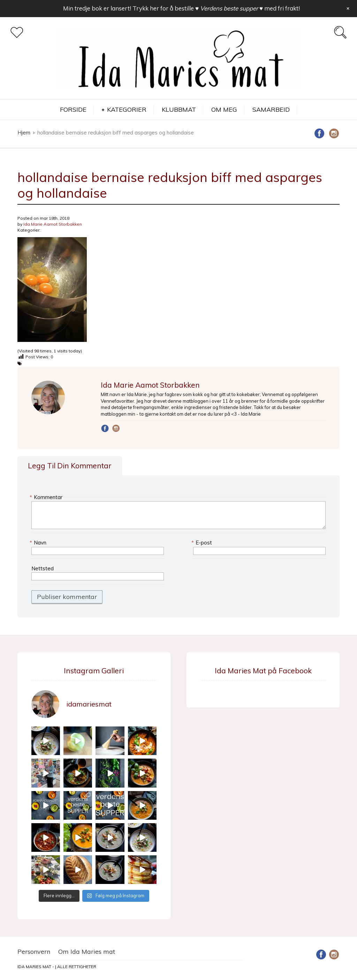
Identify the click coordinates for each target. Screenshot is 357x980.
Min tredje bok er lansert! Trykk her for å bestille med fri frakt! (181, 8)
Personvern (33, 952)
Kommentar (46, 497)
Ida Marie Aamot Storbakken (52, 224)
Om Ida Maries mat (86, 952)
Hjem (23, 132)
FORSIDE (73, 109)
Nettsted (42, 568)
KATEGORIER (126, 109)
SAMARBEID (271, 109)
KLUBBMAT (179, 109)
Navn (38, 542)
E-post (202, 542)
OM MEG (224, 109)
